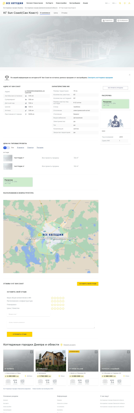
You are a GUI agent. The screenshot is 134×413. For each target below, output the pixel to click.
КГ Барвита (9, 368)
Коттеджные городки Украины (13, 7)
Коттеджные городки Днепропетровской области (41, 7)
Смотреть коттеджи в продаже (100, 77)
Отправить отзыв (19, 334)
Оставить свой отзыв (87, 283)
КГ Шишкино (42, 368)
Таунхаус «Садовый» (111, 368)
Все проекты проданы (115, 87)
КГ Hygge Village (76, 368)
